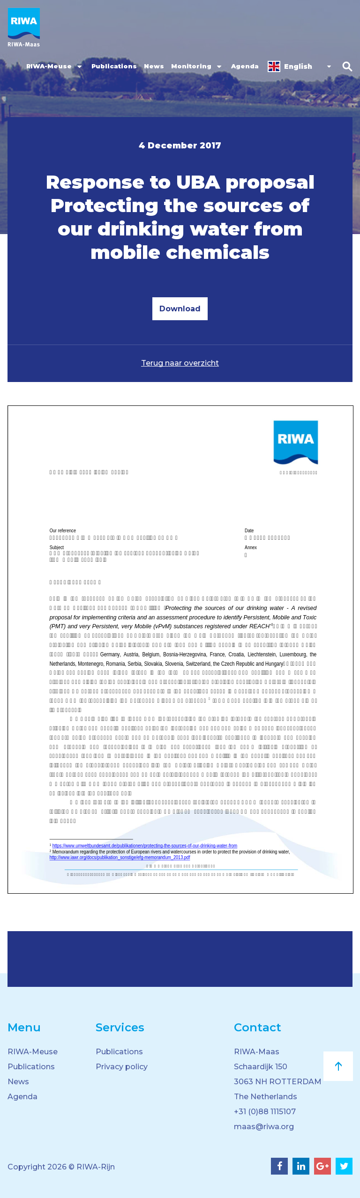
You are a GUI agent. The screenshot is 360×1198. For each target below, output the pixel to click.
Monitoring (191, 66)
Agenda (245, 66)
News (154, 66)
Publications (114, 66)
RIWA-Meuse (49, 66)
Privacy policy (122, 1066)
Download (180, 308)
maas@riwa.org (264, 1126)
